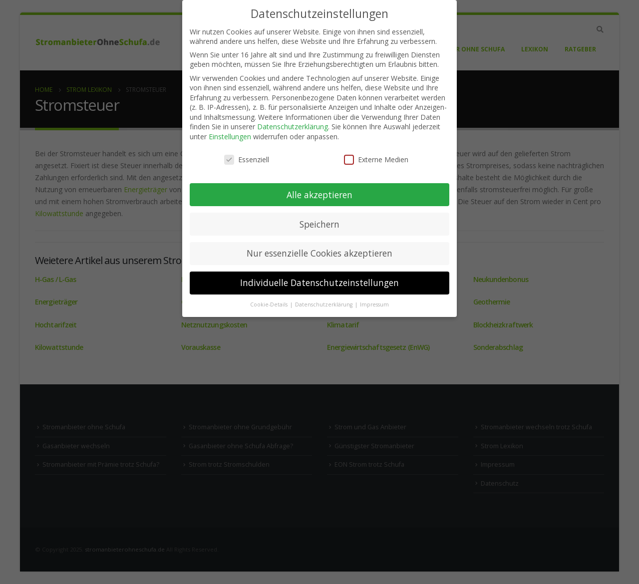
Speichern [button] (319, 224)
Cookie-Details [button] (269, 304)
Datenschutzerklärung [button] (324, 304)
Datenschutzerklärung (292, 126)
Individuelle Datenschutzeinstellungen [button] (319, 283)
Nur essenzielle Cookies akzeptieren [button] (319, 253)
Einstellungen (230, 136)
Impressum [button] (374, 304)
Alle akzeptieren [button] (319, 195)
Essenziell (246, 159)
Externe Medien (376, 159)
